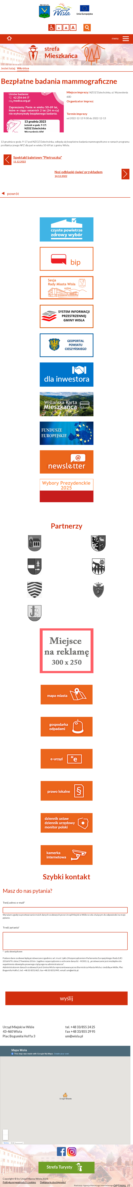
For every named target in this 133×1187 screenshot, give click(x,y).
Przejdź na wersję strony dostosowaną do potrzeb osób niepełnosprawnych (51, 27)
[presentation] (65, 984)
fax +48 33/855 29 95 (80, 1031)
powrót (10, 193)
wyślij (66, 998)
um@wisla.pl (74, 1036)
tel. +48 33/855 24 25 (80, 1027)
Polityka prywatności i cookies (19, 1182)
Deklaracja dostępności (53, 1182)
